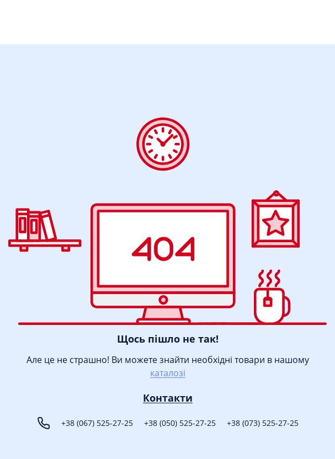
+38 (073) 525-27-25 (263, 423)
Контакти (168, 398)
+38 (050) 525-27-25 (180, 423)
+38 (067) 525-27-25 (97, 423)
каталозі (167, 373)
